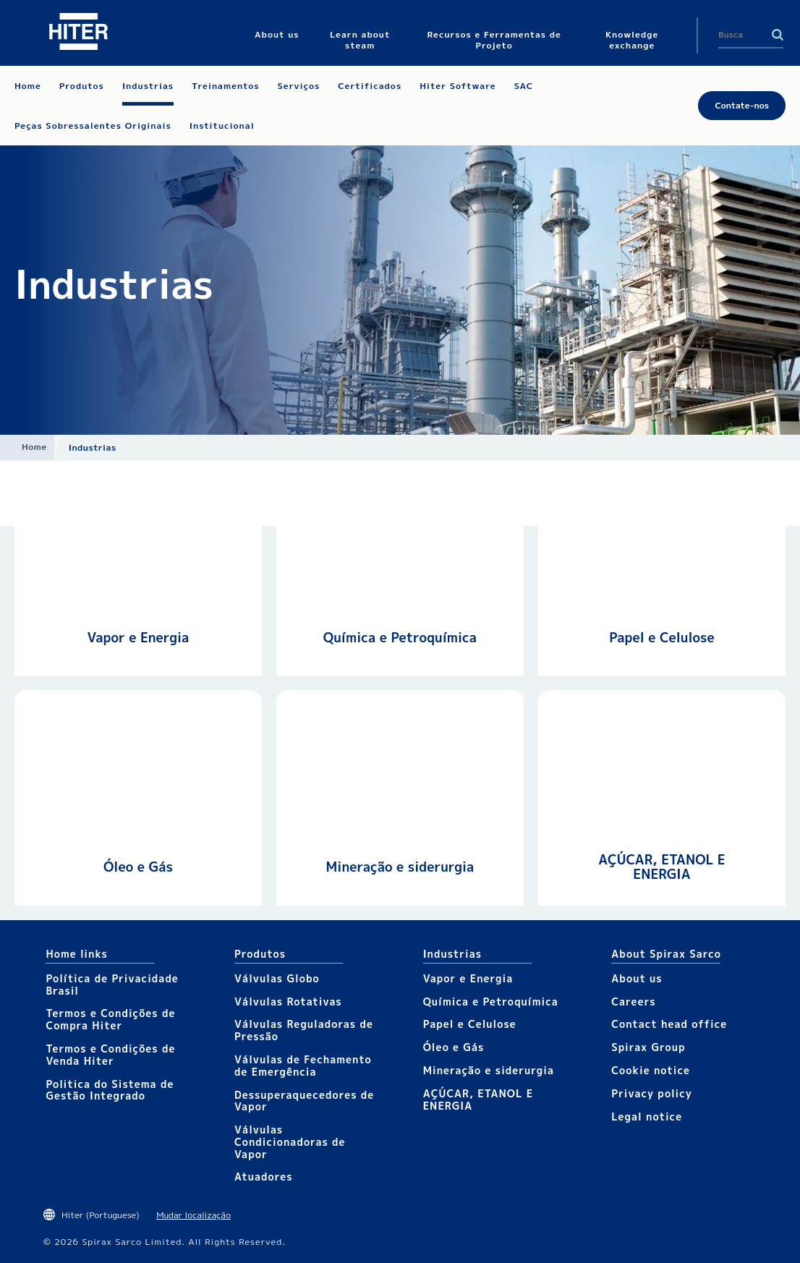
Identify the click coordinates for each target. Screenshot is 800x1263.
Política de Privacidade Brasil (112, 984)
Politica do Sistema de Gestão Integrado (110, 1090)
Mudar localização (193, 1215)
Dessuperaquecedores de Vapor (304, 1101)
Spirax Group (648, 1047)
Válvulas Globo (277, 978)
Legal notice (646, 1116)
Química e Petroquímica (400, 638)
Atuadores (263, 1176)
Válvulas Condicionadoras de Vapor (289, 1142)
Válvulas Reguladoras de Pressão (303, 1030)
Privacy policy (651, 1093)
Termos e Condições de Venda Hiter (110, 1055)
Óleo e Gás (138, 867)
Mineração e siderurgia (400, 867)
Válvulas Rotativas (288, 1001)
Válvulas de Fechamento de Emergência (303, 1065)
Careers (633, 1001)
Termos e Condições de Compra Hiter (110, 1019)
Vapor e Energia (139, 638)
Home (34, 447)
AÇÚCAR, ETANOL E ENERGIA (661, 867)
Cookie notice (650, 1070)
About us (636, 978)
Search (777, 35)
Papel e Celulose (661, 638)
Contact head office (669, 1024)
